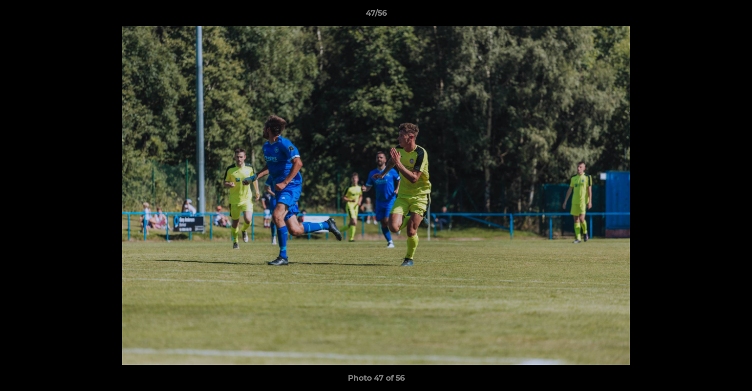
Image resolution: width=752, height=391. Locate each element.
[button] (732, 16)
